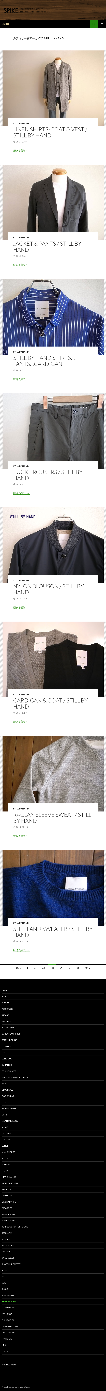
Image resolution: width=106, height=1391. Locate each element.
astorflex (7, 1009)
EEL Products (9, 1071)
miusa (5, 1170)
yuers (5, 1351)
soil (4, 1282)
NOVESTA (6, 1189)
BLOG (4, 996)
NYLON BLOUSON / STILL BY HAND (48, 589)
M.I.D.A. (5, 1158)
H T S (4, 1102)
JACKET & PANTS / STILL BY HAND (47, 246)
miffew (6, 1164)
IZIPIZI (4, 1114)
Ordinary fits (9, 1202)
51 (61, 968)
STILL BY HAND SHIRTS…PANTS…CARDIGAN (44, 360)
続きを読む (21, 150)
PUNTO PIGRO (8, 1220)
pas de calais (8, 1214)
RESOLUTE (7, 1233)
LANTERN (6, 1133)
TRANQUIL (7, 1339)
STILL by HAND (21, 123)
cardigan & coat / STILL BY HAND (50, 703)
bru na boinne (9, 1040)
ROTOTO (6, 1239)
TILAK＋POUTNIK (10, 1326)
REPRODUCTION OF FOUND (15, 1226)
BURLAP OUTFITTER (11, 1034)
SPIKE (6, 24)
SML (4, 1276)
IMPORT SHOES (9, 1108)
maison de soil (9, 1152)
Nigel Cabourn (10, 1183)
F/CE (4, 1083)
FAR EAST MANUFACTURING (15, 1077)
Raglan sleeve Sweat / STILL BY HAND (52, 817)
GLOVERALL (7, 1090)
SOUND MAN (8, 1295)
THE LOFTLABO (9, 1332)
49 (43, 968)
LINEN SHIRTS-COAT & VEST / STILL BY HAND (50, 132)
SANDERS (6, 1251)
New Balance (9, 1177)
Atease (5, 1015)
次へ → (89, 968)
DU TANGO (7, 1065)
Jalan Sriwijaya (10, 1121)
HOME (5, 990)
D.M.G (4, 1052)
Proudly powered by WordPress (16, 1387)
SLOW (4, 1270)
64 (78, 968)
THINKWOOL (8, 1320)
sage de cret (8, 1245)
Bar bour (7, 1021)
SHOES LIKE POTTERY (11, 1264)
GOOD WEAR (8, 1096)
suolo (5, 1289)
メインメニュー (102, 24)
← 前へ (17, 968)
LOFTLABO (7, 1139)
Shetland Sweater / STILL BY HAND (53, 931)
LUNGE (5, 1146)
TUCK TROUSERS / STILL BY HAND (48, 474)
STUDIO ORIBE (8, 1307)
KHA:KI (5, 1127)
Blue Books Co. (10, 1027)
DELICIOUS (7, 1058)
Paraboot (7, 1208)
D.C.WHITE (7, 1046)
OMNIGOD (7, 1195)
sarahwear (8, 1258)
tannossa (7, 1314)
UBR (4, 1345)
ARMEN (5, 1002)
